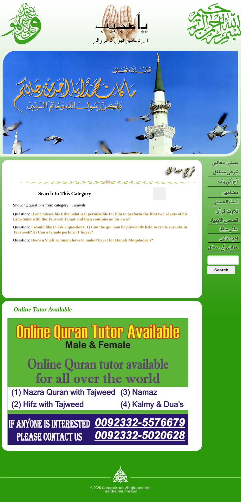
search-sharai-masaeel (120, 491)
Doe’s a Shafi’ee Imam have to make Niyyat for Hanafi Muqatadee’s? (83, 240)
